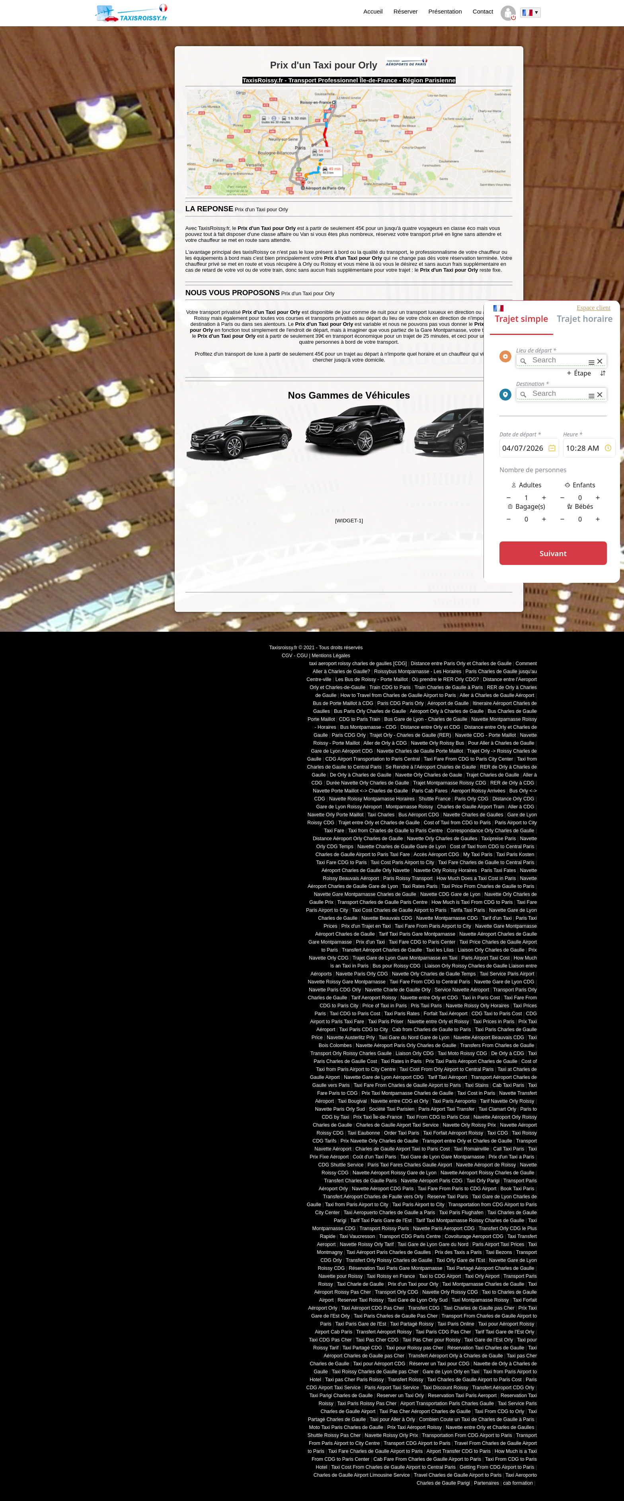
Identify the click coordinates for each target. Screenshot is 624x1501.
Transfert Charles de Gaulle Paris (360, 1181)
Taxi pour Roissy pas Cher (414, 1348)
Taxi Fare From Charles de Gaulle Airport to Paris (407, 1085)
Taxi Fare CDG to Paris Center (422, 942)
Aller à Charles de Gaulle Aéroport (497, 695)
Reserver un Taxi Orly (400, 1395)
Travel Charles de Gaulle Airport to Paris (457, 1475)
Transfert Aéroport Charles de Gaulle (382, 950)
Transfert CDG (424, 1308)
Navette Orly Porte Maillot (336, 815)
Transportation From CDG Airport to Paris (467, 1435)
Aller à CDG (521, 807)
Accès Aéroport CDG (436, 854)
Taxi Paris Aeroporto (454, 1101)
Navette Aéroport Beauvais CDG (489, 1037)
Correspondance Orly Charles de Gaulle (490, 830)
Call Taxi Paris (508, 1149)
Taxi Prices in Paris (493, 1021)
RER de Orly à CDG (512, 783)
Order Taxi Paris (401, 1133)
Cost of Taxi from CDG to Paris (457, 822)
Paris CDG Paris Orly (400, 703)
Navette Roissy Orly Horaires (477, 1005)
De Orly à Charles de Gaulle (360, 775)
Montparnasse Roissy (409, 807)
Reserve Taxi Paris (447, 1196)
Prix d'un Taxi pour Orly (413, 1284)
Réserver (406, 11)
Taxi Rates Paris (419, 886)
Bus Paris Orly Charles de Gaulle (370, 711)
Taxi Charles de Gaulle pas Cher (479, 1308)
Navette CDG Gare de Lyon (450, 894)
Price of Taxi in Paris (385, 1005)
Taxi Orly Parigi (482, 1181)
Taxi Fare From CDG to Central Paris (430, 982)
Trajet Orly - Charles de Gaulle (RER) (410, 735)
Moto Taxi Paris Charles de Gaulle (346, 1427)
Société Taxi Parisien (391, 1109)
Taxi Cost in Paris (476, 1093)
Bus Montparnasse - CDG (368, 727)
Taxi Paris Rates (401, 1013)
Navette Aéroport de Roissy (486, 1165)
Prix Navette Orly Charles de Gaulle (379, 1141)
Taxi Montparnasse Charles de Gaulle (483, 1284)
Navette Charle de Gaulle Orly (398, 990)
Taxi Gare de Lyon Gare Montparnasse (442, 1157)
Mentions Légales (331, 655)
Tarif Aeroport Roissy (373, 998)
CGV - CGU (295, 655)
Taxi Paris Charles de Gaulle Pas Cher (396, 1316)
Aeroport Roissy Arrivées (478, 791)
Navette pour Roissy (340, 1276)
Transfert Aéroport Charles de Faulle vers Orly (373, 1196)
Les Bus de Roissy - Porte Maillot (371, 679)
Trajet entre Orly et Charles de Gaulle (379, 822)
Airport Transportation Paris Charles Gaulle (447, 1403)
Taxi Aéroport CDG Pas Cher (372, 1308)
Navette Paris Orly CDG (362, 974)
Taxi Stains (477, 1085)
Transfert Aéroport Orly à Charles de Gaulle (455, 1356)
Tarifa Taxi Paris (467, 910)
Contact (483, 11)
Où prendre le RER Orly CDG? (445, 679)
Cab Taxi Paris (508, 1085)
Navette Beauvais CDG (386, 918)
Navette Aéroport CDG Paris (382, 1188)
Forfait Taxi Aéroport (445, 1013)
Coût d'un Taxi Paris (374, 1157)
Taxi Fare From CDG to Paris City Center (468, 759)
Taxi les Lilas (440, 950)
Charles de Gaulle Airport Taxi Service (397, 1125)
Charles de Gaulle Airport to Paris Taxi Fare (363, 854)
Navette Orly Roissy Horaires (445, 870)
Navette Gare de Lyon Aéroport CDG (384, 1077)
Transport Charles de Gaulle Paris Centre (382, 902)
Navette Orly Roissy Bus (437, 743)
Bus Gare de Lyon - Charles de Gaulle (425, 719)
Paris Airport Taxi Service (392, 1387)
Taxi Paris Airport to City (418, 1204)
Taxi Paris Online (455, 1324)
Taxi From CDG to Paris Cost (438, 1117)
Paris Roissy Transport (408, 878)
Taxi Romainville (471, 1149)
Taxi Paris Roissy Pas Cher (366, 1403)
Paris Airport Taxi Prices (498, 1244)
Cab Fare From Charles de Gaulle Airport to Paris (427, 1459)
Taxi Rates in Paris (401, 1061)
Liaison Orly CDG (415, 1053)
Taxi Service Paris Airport (507, 974)
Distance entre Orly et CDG (430, 727)
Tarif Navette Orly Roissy (507, 1101)
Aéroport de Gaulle (448, 703)
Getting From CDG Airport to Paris (497, 1467)
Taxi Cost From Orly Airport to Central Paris (447, 1069)
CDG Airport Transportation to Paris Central (373, 759)
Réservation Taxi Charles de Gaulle (485, 1348)
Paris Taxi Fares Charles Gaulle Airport (410, 1165)
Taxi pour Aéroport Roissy (506, 1324)
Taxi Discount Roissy (445, 1387)
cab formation (518, 1483)
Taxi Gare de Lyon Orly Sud (418, 1300)
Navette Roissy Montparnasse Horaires (372, 799)
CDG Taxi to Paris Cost (497, 1013)
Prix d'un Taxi (370, 942)
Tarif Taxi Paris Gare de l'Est (380, 1220)
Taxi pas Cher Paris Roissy (354, 1379)
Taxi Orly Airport (482, 1276)
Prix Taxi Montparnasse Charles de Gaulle (407, 1093)
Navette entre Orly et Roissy (438, 1021)
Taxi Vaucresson (357, 1236)
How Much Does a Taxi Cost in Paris (476, 878)
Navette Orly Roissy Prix (469, 1125)
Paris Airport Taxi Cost (485, 958)
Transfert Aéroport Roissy (384, 1332)
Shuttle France (434, 799)
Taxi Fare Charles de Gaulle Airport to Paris (375, 1451)
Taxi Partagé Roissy (411, 1324)
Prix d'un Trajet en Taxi (366, 926)
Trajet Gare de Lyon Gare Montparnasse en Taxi (405, 958)
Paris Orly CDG (471, 799)
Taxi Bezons (499, 1252)
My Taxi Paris (477, 854)
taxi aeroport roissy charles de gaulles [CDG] (358, 663)
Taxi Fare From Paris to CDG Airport (456, 1188)
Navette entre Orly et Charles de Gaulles (490, 1427)
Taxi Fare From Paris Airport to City (433, 926)
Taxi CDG (497, 1133)
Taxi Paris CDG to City (363, 1029)
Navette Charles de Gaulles (473, 815)
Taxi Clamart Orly (497, 1109)
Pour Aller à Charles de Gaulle (501, 743)
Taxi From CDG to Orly (499, 1411)
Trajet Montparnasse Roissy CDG (449, 783)
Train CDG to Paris (390, 687)
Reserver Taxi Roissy (360, 1300)
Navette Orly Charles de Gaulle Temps (434, 974)
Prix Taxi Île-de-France (377, 1117)
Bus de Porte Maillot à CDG (343, 703)
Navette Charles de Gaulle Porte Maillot (420, 751)
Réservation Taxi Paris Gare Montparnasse (395, 1268)
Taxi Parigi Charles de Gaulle (340, 1395)
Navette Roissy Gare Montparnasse (347, 982)
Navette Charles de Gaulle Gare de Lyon (401, 846)
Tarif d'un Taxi (497, 918)
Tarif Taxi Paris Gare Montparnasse (416, 934)
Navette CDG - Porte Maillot (485, 735)
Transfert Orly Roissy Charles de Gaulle (389, 1260)
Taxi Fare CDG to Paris (341, 862)
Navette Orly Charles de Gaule (428, 775)
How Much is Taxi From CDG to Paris (472, 902)
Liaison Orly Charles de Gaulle (491, 950)
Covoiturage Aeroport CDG (474, 1236)
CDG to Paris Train (359, 719)
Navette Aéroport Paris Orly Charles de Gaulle (406, 1045)
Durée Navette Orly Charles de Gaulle (367, 783)
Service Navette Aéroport (462, 990)
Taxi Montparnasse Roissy (480, 1300)
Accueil (372, 11)
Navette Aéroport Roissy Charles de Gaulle (487, 1173)
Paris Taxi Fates (498, 870)
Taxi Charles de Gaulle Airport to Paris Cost (474, 1379)
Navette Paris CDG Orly (335, 990)
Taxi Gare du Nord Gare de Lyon (413, 1037)
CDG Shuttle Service (341, 1165)
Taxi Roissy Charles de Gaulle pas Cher (375, 1371)
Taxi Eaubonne (363, 1133)
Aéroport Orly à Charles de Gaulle (447, 711)
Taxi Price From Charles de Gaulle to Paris (487, 886)
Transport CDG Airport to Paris (417, 1443)
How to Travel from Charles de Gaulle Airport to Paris (398, 695)
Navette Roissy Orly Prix (391, 1435)
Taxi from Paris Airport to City (356, 1204)
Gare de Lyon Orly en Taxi (451, 1371)
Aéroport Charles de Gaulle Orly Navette (366, 870)
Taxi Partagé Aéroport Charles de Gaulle (490, 1268)
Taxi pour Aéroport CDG (379, 1364)
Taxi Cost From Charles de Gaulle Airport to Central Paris (393, 1467)
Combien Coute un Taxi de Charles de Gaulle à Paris (476, 1419)
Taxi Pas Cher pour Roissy (431, 1340)
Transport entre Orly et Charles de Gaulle (467, 1141)
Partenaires (486, 1483)
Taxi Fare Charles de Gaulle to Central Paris (486, 862)
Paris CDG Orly (349, 735)
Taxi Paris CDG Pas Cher (443, 1332)
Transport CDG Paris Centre (410, 1236)
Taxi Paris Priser (386, 1021)
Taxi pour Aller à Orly (392, 1419)
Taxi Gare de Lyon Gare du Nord (433, 1244)
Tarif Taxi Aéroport (447, 1077)
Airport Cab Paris (333, 1332)
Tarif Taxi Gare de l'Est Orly (504, 1332)
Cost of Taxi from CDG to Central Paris (492, 846)
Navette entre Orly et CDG (429, 998)
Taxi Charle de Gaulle (360, 1284)
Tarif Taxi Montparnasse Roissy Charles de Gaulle (469, 1220)
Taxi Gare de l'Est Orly (488, 1340)
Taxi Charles (380, 815)
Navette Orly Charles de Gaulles (442, 838)
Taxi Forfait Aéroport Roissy (453, 1133)
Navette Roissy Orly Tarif (367, 1244)
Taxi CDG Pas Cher (330, 1340)
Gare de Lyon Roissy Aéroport (349, 807)
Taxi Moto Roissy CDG (462, 1053)
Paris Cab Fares (429, 791)
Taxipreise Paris (498, 838)
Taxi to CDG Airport (440, 1276)
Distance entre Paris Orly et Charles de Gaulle (461, 663)
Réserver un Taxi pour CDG (439, 1364)
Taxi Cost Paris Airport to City (402, 862)
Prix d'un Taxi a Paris (511, 1157)
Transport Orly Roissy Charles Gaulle (351, 1053)
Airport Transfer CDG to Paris (459, 1451)
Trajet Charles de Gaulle (492, 775)
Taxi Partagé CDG (362, 1348)
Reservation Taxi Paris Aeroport (462, 1395)
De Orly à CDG (507, 1053)
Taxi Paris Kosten (515, 854)
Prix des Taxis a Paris (458, 1252)
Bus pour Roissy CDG (396, 966)
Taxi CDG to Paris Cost (355, 1013)
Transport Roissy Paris (384, 1228)
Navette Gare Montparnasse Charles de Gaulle (365, 894)
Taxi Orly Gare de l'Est (460, 1260)
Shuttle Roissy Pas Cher (334, 1435)
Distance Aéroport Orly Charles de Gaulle (358, 838)
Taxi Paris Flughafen (461, 1212)
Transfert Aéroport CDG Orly (503, 1387)
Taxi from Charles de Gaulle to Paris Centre (395, 830)
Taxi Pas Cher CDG (377, 1340)
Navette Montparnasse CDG (447, 918)
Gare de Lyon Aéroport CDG (341, 751)
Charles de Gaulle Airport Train (470, 807)
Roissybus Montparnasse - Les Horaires (418, 671)
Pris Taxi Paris (426, 1005)
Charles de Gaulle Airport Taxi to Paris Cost (402, 1149)
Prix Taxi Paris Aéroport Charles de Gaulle (471, 1061)
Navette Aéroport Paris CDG (431, 1181)
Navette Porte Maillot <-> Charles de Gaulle (360, 791)
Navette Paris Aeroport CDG (444, 1228)
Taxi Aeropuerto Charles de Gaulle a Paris (389, 1212)
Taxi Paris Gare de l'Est (360, 1324)
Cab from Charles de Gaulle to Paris (431, 1029)
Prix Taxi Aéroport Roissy (414, 1427)
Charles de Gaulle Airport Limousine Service (362, 1475)
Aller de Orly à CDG (385, 743)
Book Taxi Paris (517, 1188)
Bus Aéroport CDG (418, 815)
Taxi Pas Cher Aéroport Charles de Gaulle (424, 1411)
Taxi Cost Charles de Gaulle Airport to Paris (399, 910)
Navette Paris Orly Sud (340, 1109)
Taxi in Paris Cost (481, 998)
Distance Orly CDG (513, 799)
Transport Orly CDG (396, 1292)
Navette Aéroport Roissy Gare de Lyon (395, 1173)
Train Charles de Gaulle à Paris (449, 687)
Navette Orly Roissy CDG (450, 1292)
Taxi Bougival (352, 1101)
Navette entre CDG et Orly (400, 1101)
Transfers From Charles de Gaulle (497, 1045)
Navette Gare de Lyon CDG (504, 982)
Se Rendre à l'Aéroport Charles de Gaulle (431, 767)
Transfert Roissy (405, 1379)
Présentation (445, 11)
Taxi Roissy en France (391, 1276)
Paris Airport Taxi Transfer (446, 1109)
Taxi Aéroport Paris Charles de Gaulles (389, 1252)
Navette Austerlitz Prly (351, 1037)
